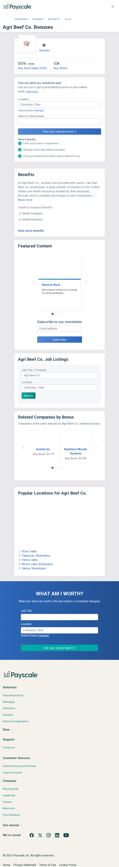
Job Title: (26, 610)
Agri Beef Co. (54, 19)
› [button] (86, 282)
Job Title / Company (34, 370)
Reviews (44, 50)
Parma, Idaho (30, 560)
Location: (23, 99)
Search (28, 395)
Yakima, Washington (34, 568)
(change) (39, 110)
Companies (37, 19)
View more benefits (31, 230)
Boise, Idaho (29, 551)
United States (21, 19)
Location (27, 382)
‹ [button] (33, 282)
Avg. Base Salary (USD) (32, 68)
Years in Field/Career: (31, 116)
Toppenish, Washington (36, 555)
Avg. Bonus (61, 68)
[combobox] (59, 104)
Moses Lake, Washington (37, 564)
